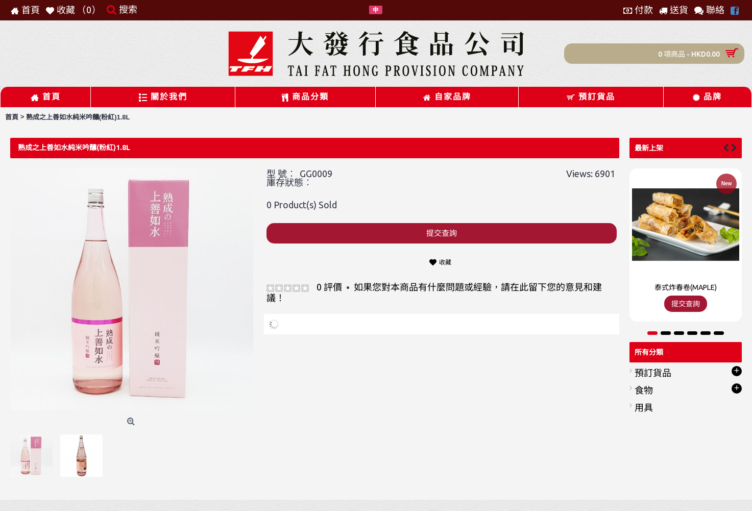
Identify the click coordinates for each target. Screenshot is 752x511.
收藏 (445, 262)
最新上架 (649, 148)
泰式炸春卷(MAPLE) (685, 287)
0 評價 (329, 287)
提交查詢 (441, 233)
